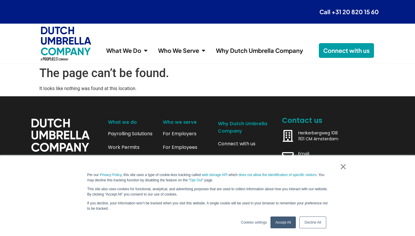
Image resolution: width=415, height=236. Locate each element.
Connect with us (236, 144)
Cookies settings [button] (254, 222)
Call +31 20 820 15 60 (349, 11)
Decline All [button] (312, 222)
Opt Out (196, 180)
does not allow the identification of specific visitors (277, 175)
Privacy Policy (111, 175)
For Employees (180, 147)
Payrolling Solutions (130, 134)
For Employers (179, 134)
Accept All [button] (283, 222)
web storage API (215, 175)
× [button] (343, 166)
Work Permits (124, 147)
